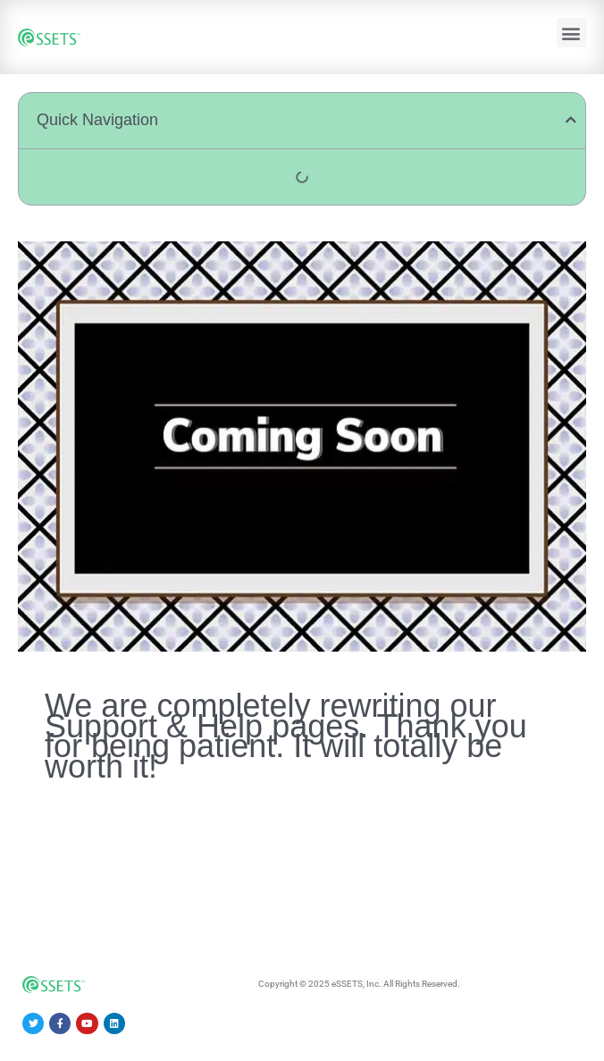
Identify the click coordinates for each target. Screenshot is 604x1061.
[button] (571, 32)
